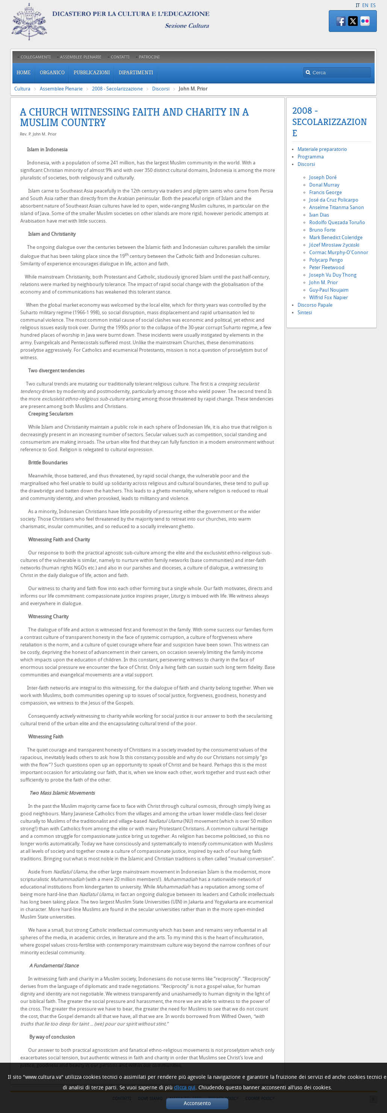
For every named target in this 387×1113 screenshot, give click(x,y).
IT (358, 5)
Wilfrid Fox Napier (328, 297)
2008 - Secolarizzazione (117, 89)
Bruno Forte (322, 230)
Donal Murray (324, 185)
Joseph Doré (323, 177)
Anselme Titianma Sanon (336, 207)
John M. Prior (323, 282)
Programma (311, 157)
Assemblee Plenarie (61, 89)
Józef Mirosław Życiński (334, 245)
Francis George (325, 192)
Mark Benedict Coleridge (336, 237)
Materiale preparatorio (322, 149)
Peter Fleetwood (327, 267)
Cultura (22, 89)
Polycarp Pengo (326, 260)
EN (365, 5)
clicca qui (184, 1087)
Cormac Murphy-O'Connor (338, 252)
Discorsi (160, 89)
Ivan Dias (319, 215)
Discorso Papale (315, 305)
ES (373, 5)
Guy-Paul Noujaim (329, 290)
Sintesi (305, 312)
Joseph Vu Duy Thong (333, 275)
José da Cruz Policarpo (333, 200)
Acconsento (197, 1103)
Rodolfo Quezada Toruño (337, 222)
